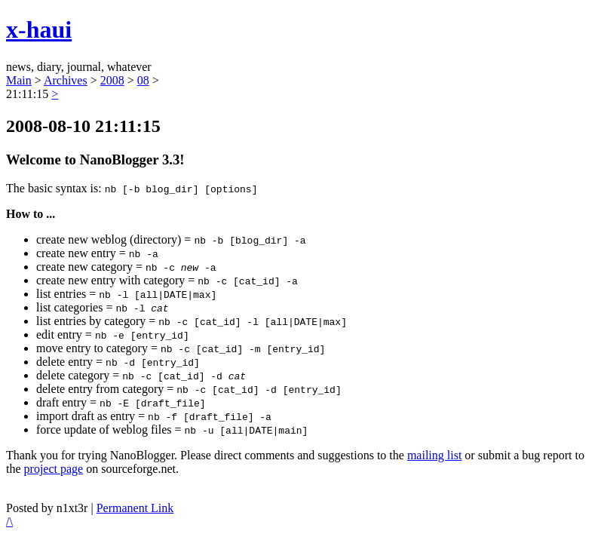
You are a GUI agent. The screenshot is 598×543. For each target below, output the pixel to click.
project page (54, 468)
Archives (65, 80)
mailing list (434, 455)
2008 (112, 80)
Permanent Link (135, 508)
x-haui (39, 29)
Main (19, 80)
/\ (9, 521)
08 (143, 80)
